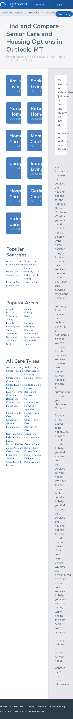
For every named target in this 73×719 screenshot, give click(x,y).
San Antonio (31, 333)
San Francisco (32, 337)
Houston (11, 323)
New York (29, 326)
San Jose (11, 340)
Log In (58, 4)
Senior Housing (14, 370)
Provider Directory (12, 12)
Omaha (10, 330)
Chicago (28, 312)
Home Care (12, 271)
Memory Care (31, 271)
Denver (28, 316)
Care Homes (13, 451)
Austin (28, 309)
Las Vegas (30, 323)
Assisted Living (14, 261)
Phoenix (28, 330)
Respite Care (31, 447)
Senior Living (31, 261)
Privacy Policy (57, 706)
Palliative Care (32, 462)
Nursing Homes (15, 264)
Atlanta (10, 309)
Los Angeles (13, 326)
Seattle (10, 344)
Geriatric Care (31, 282)
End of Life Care (14, 444)
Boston (10, 312)
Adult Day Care (14, 447)
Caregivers (12, 275)
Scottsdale (30, 340)
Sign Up (64, 14)
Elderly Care (12, 285)
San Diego (12, 337)
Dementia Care (14, 433)
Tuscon (28, 344)
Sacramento (12, 333)
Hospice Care (13, 282)
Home (3, 706)
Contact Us (16, 706)
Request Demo (39, 6)
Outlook (50, 12)
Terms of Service (36, 706)
